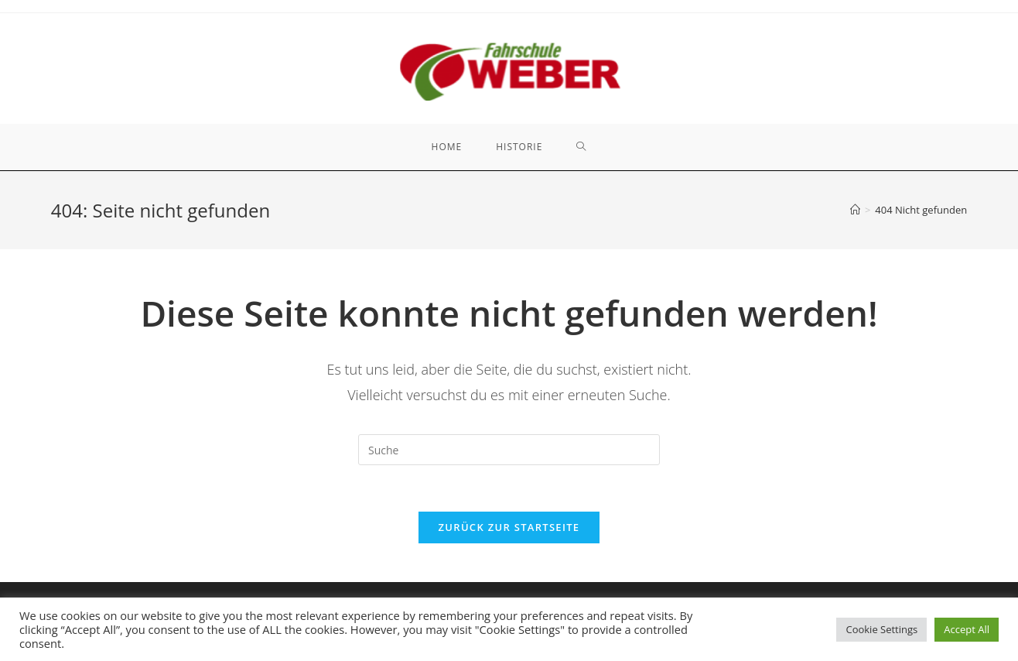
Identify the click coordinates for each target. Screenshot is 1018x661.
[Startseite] (855, 210)
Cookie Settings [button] (881, 629)
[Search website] (581, 147)
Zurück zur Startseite (509, 527)
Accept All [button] (966, 629)
